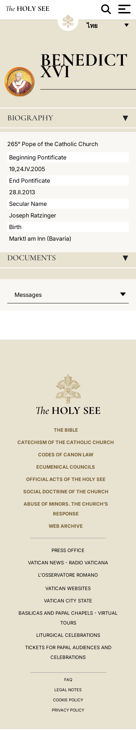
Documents (70, 257)
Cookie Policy (68, 699)
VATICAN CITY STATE (68, 601)
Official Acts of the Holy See (66, 479)
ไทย (103, 27)
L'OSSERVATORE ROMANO (68, 575)
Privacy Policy (68, 710)
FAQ (68, 679)
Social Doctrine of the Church (65, 491)
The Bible (66, 430)
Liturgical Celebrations (68, 635)
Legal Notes (68, 689)
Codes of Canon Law (65, 454)
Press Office (68, 550)
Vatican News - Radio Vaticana (68, 562)
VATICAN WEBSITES (68, 588)
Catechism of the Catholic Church (65, 442)
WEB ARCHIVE (66, 526)
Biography (70, 118)
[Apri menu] (123, 9)
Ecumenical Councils (65, 467)
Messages (28, 294)
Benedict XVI (84, 65)
